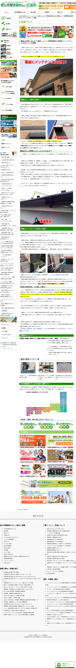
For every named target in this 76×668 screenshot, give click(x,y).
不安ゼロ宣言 (7, 548)
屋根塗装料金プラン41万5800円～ (55, 541)
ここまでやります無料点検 (53, 533)
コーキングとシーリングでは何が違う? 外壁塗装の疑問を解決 (19, 612)
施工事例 (47, 12)
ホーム (6, 12)
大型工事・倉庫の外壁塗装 (53, 569)
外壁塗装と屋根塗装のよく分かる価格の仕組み (58, 531)
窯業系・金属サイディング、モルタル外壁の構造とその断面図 (19, 614)
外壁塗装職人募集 (8, 558)
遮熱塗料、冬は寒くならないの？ (55, 614)
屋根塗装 (29, 328)
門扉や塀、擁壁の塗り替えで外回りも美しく (58, 556)
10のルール (6, 541)
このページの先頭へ (24, 509)
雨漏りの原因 (41, 283)
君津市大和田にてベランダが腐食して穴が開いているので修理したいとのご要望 (46, 371)
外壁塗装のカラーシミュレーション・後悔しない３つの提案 (18, 582)
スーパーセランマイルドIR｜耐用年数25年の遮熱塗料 (60, 591)
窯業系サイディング (29, 111)
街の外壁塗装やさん (38, 637)
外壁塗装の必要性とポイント (54, 548)
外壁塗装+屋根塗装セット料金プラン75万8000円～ (59, 543)
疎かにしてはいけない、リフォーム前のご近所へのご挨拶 (18, 587)
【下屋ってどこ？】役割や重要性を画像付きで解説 (28, 370)
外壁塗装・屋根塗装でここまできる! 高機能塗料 (15, 602)
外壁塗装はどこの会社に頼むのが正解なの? (14, 610)
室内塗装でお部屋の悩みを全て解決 (55, 558)
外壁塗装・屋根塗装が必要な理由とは (13, 593)
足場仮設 (47, 290)
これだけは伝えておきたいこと (11, 537)
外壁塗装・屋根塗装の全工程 (54, 537)
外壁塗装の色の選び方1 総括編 (11, 572)
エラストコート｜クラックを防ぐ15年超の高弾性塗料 (60, 604)
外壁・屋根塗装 (37, 328)
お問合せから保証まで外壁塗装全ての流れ (57, 535)
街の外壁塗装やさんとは (20, 12)
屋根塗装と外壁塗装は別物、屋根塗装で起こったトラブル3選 (19, 606)
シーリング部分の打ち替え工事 (58, 274)
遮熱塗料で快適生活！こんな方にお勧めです (58, 599)
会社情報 (6, 550)
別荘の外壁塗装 (51, 573)
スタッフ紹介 (7, 552)
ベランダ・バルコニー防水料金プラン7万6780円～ (59, 545)
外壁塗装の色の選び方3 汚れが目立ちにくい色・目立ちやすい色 (19, 576)
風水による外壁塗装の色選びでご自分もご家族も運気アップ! (19, 585)
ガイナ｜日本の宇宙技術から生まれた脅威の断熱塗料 (60, 610)
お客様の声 (6, 535)
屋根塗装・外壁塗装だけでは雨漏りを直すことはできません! (19, 589)
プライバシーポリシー (9, 560)
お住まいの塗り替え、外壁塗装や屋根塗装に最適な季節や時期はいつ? (21, 599)
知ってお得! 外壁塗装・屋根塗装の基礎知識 (14, 591)
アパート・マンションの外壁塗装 (55, 571)
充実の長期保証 (7, 545)
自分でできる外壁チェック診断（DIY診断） (14, 595)
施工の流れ (33, 12)
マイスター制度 (7, 543)
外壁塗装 (30, 141)
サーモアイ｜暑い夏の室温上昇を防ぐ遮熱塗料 (58, 589)
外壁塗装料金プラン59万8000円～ (55, 539)
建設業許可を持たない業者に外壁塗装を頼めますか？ (17, 556)
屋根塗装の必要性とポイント (54, 550)
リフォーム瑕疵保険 (9, 539)
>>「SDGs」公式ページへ (6, 348)
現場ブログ (6, 533)
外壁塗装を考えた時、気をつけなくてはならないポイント (18, 604)
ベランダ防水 (47, 328)
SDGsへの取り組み (8, 554)
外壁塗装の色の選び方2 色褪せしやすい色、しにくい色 (17, 574)
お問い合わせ (7, 562)
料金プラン (60, 12)
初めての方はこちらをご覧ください (55, 528)
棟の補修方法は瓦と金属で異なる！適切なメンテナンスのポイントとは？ (64, 371)
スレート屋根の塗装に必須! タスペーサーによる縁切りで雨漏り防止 (20, 608)
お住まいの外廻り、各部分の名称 (12, 597)
